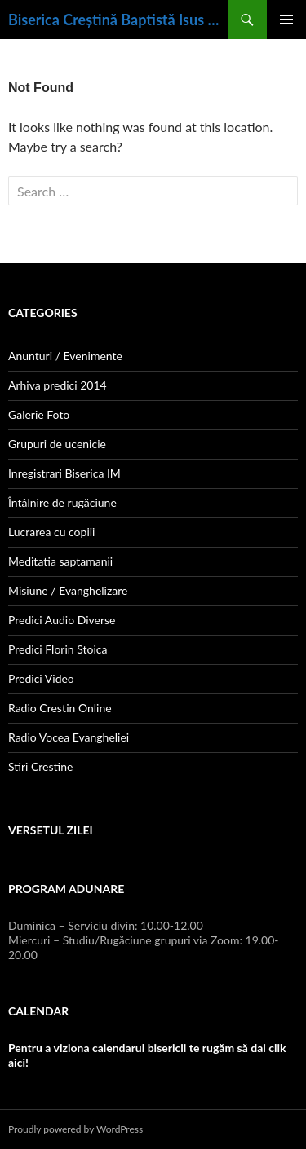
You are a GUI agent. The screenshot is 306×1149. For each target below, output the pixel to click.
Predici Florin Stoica (57, 649)
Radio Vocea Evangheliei (68, 737)
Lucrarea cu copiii (51, 532)
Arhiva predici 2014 (57, 385)
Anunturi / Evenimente (65, 356)
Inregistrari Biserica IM (64, 473)
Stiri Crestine (40, 766)
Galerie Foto (38, 414)
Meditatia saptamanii (60, 561)
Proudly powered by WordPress (75, 1129)
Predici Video (41, 678)
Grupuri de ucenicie (57, 444)
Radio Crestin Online (60, 708)
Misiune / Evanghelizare (67, 590)
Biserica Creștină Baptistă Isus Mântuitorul (118, 20)
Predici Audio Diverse (61, 620)
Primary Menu (286, 19)
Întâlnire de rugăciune (62, 502)
